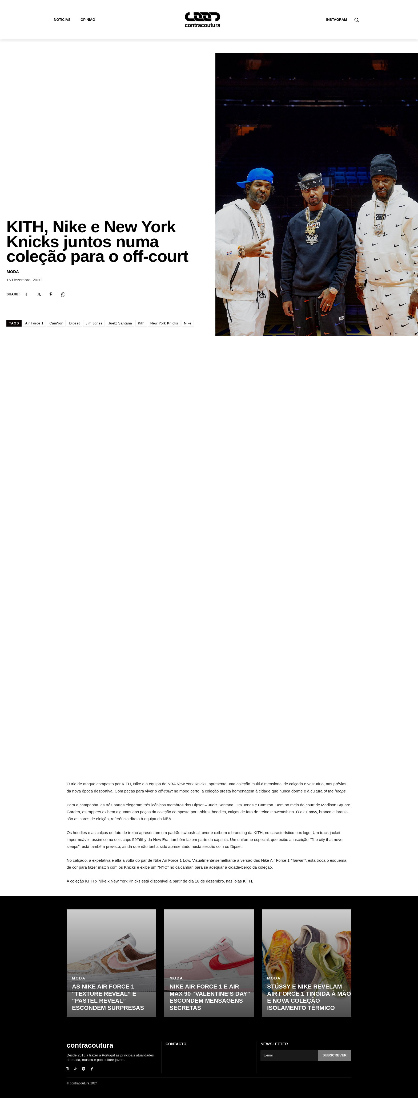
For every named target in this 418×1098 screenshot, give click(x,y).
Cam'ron (56, 323)
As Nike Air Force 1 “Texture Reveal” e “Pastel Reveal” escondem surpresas (108, 997)
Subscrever (335, 1055)
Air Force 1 (34, 323)
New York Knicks (164, 323)
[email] (289, 1055)
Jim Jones (94, 323)
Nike (187, 323)
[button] (356, 19)
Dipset (74, 323)
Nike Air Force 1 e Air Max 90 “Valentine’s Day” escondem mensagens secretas (210, 997)
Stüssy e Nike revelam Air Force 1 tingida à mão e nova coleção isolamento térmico (309, 997)
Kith (141, 323)
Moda (13, 272)
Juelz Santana (120, 323)
